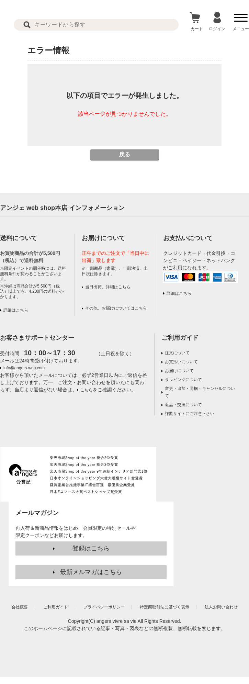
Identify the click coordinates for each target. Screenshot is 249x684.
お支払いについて (181, 361)
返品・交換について (183, 404)
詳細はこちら (15, 310)
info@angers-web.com (24, 368)
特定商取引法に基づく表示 (164, 607)
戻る (124, 154)
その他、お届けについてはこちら (116, 308)
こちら (86, 390)
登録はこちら (91, 548)
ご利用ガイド (180, 337)
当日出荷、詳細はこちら (108, 286)
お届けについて (179, 370)
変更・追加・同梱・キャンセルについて (200, 392)
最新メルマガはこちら (91, 572)
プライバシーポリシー (104, 607)
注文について (177, 352)
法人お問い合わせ (221, 607)
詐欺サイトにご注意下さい (189, 413)
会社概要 (19, 607)
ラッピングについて (183, 379)
